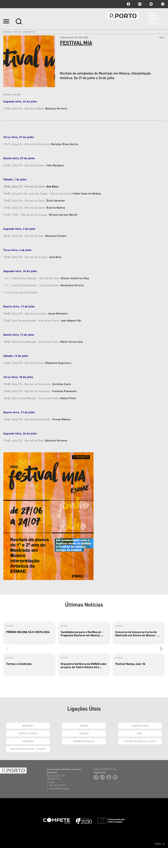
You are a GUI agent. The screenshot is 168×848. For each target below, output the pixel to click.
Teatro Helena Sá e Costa (140, 741)
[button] (161, 649)
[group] (29, 633)
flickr (139, 4)
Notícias (17, 31)
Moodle (84, 733)
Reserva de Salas (84, 741)
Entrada (7, 31)
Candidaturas (140, 725)
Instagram (162, 4)
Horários (28, 741)
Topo (160, 844)
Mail (140, 733)
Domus (84, 725)
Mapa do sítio (100, 772)
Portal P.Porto (28, 733)
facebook (128, 4)
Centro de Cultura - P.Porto (28, 748)
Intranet (28, 725)
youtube (151, 4)
